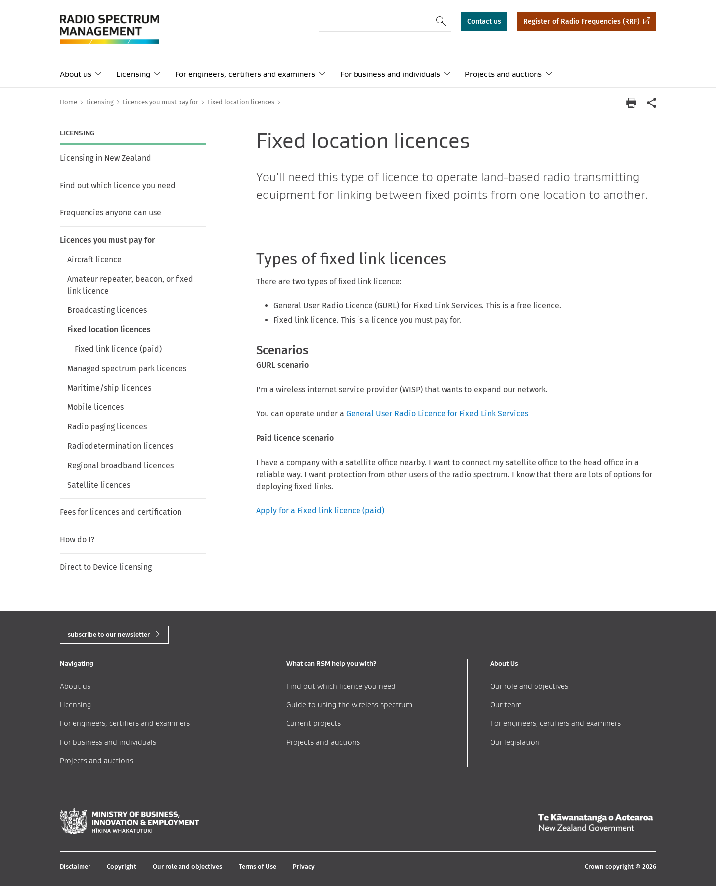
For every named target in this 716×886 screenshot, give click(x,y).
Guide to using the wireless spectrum (349, 704)
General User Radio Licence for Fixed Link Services (437, 413)
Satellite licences (98, 485)
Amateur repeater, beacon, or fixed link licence (130, 284)
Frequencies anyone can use (110, 212)
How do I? (77, 539)
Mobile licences (95, 407)
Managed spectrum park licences (126, 368)
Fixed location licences (109, 329)
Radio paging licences (107, 426)
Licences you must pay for (107, 240)
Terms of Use (257, 866)
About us (75, 74)
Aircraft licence (94, 259)
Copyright (121, 866)
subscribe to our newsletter (109, 634)
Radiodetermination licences (120, 446)
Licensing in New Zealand (105, 158)
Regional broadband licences (120, 465)
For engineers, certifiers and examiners (245, 74)
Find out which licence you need (118, 185)
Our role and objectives (529, 685)
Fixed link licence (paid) (118, 349)
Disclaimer (75, 866)
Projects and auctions (503, 74)
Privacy (304, 866)
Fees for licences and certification (120, 512)
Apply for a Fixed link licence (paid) (320, 510)
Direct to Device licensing (106, 567)
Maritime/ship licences (109, 388)
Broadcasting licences (107, 310)
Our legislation (514, 742)
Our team (506, 704)
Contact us (484, 21)
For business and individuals (390, 74)
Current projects (313, 723)
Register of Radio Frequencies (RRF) (581, 21)
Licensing (133, 74)
